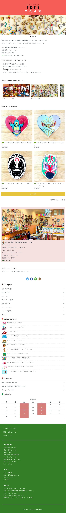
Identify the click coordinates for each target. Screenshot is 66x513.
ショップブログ (9, 477)
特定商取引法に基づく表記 (12, 459)
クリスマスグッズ (12, 331)
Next (63, 24)
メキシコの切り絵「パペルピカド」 (17, 336)
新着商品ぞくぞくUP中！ (14, 322)
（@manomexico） (36, 72)
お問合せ (6, 479)
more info (7, 260)
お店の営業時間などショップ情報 (13, 64)
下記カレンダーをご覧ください (13, 55)
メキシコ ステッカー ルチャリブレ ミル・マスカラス (16, 185)
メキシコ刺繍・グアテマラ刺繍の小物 (18, 358)
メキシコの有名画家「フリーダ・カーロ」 (19, 349)
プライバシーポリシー (11, 461)
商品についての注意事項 (11, 454)
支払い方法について (10, 447)
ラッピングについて (10, 457)
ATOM (10, 464)
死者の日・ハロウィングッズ (15, 327)
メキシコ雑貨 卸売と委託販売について (15, 66)
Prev (2, 24)
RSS (5, 464)
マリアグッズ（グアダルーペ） (16, 340)
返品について (8, 452)
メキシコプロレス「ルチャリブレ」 (17, 353)
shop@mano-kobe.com (15, 252)
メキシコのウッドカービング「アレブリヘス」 (21, 362)
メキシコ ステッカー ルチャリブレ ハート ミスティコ (49, 144)
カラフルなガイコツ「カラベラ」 (17, 344)
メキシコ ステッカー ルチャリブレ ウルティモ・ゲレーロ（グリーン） (49, 185)
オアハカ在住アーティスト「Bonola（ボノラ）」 (22, 371)
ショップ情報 (8, 472)
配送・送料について (10, 450)
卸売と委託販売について (11, 475)
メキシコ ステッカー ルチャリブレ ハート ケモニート (16, 144)
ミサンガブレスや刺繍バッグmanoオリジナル (20, 366)
